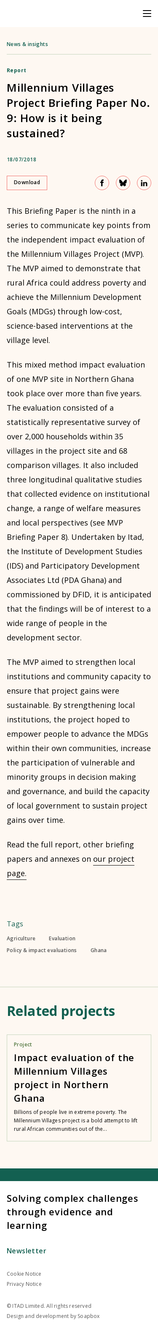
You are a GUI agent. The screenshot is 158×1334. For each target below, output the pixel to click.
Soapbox (88, 1316)
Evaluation (62, 938)
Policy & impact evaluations (42, 950)
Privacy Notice (24, 1284)
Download (27, 182)
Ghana (99, 950)
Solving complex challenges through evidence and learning (73, 1211)
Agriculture (21, 938)
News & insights (27, 44)
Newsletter (26, 1250)
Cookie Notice (24, 1273)
